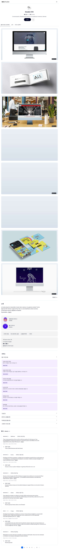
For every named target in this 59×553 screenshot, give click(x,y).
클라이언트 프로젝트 (5, 24)
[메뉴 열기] (57, 2)
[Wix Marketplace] (5, 2)
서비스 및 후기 (18, 24)
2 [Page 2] (24, 547)
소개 (12, 24)
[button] (29, 44)
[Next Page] (39, 547)
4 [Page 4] (29, 547)
